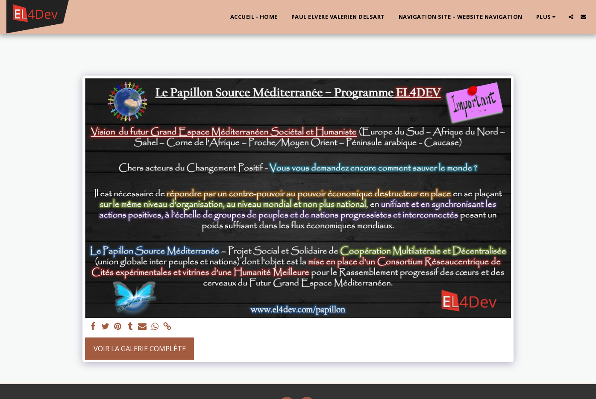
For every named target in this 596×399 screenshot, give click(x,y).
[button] (571, 17)
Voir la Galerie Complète (140, 348)
